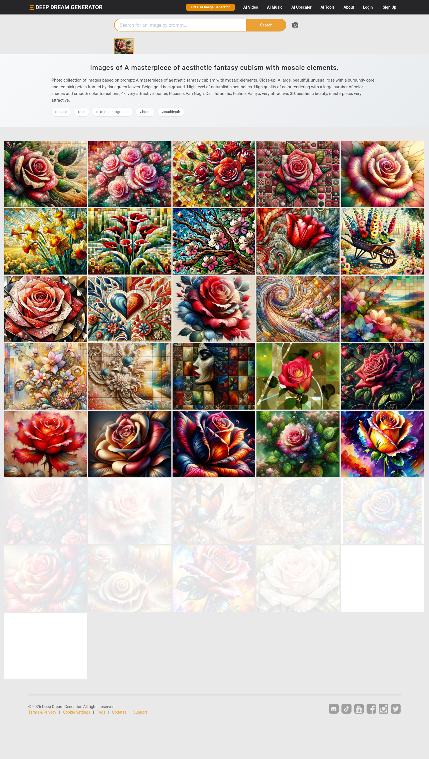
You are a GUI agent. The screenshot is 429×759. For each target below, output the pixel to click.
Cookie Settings (76, 712)
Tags (101, 712)
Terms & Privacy (42, 712)
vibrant (145, 112)
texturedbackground (112, 112)
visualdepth (171, 112)
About (348, 7)
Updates (119, 712)
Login (368, 7)
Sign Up (389, 7)
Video (250, 7)
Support (140, 712)
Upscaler (301, 7)
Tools (328, 7)
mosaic (61, 112)
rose (81, 112)
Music (274, 7)
